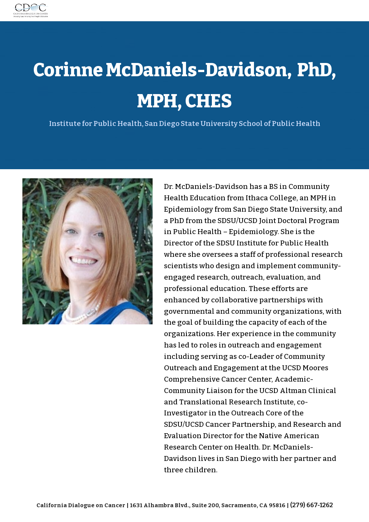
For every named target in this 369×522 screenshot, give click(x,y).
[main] (184, 95)
